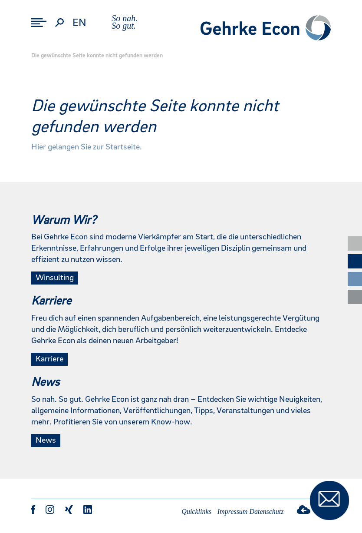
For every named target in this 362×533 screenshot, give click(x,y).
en (79, 23)
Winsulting (55, 278)
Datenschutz (266, 511)
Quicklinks (196, 511)
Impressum (232, 511)
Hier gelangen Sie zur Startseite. (86, 147)
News (46, 440)
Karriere (49, 359)
